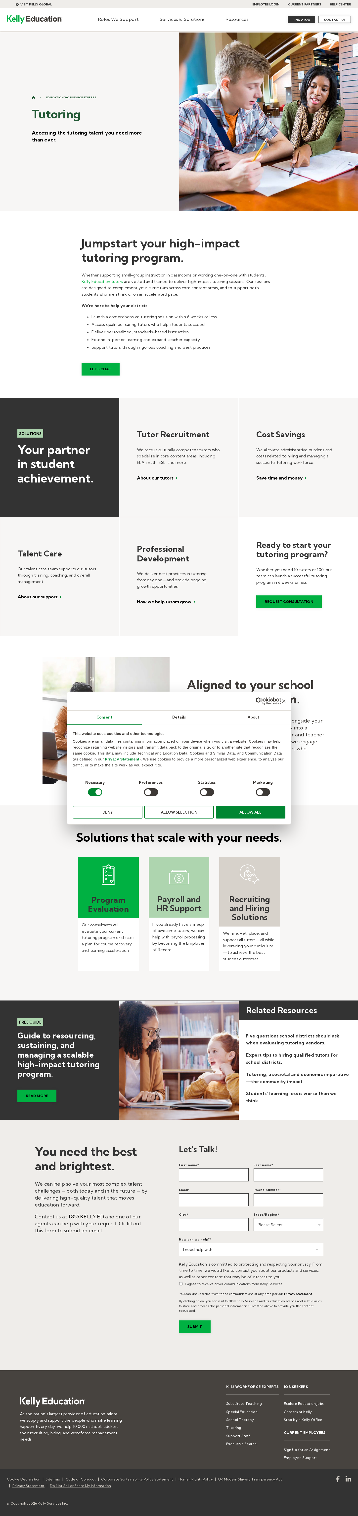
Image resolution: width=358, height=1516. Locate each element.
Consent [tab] (104, 717)
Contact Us (335, 20)
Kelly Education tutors (102, 281)
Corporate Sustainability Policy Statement (137, 1479)
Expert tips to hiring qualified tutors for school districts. (292, 1058)
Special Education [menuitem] (242, 1412)
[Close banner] (283, 701)
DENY (107, 812)
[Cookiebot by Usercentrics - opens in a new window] (259, 701)
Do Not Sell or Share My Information (80, 1485)
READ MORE (37, 1096)
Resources (237, 19)
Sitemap (53, 1479)
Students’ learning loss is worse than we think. (291, 1097)
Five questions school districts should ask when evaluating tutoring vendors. (293, 1039)
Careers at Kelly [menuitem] (298, 1412)
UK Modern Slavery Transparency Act (250, 1479)
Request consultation (289, 601)
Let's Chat (100, 369)
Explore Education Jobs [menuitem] (304, 1403)
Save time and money (279, 478)
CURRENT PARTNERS (304, 4)
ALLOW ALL (250, 812)
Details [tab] (179, 717)
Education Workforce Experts (71, 97)
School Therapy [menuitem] (240, 1419)
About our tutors (155, 478)
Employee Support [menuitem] (300, 1457)
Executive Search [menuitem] (241, 1444)
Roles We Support (118, 19)
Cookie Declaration (24, 1479)
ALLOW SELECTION (179, 812)
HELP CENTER (340, 4)
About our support (38, 597)
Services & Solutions (182, 19)
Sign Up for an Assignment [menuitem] (307, 1449)
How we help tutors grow (164, 602)
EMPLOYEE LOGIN (265, 4)
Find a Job (301, 20)
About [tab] (254, 717)
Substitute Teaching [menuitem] (244, 1403)
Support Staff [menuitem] (238, 1436)
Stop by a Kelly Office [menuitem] (303, 1419)
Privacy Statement (122, 759)
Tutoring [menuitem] (233, 1427)
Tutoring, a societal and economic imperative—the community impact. (297, 1077)
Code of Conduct (81, 1479)
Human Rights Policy (196, 1479)
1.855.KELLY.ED (86, 1216)
